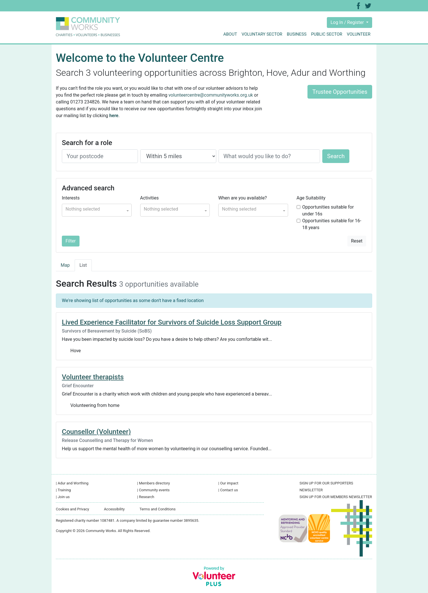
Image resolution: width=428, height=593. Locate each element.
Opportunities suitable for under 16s (328, 210)
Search (336, 156)
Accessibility (114, 509)
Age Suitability (311, 198)
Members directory (153, 483)
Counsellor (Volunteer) (96, 432)
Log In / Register (348, 22)
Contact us (228, 490)
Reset (356, 241)
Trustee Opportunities (339, 91)
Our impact (228, 483)
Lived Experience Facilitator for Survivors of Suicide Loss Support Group (172, 322)
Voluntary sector (262, 34)
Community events (153, 490)
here (114, 115)
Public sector (326, 34)
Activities (149, 198)
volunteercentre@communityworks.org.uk (210, 95)
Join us (63, 497)
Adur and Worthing (72, 483)
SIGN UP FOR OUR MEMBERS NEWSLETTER (335, 497)
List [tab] (83, 265)
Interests (71, 198)
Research (145, 497)
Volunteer (358, 34)
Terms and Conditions (157, 509)
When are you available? (242, 198)
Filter (71, 241)
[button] (97, 210)
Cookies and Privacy (72, 509)
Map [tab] (65, 265)
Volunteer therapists (93, 377)
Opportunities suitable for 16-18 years (331, 224)
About (230, 34)
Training (63, 490)
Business (297, 34)
